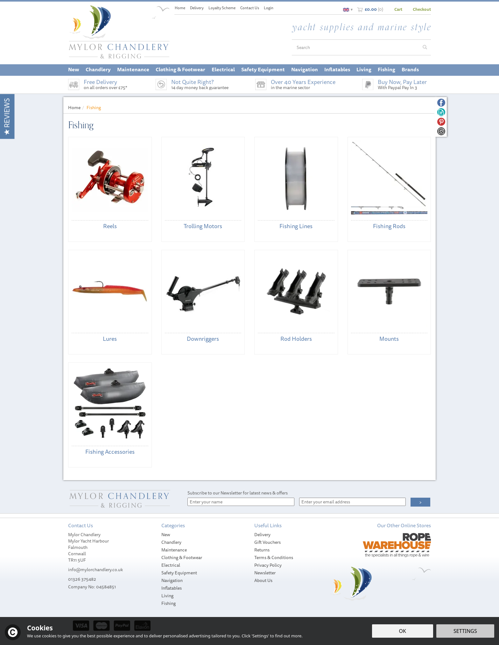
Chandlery (171, 542)
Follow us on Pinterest (441, 122)
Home (180, 8)
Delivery (262, 534)
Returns (262, 550)
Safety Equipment (179, 573)
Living (167, 595)
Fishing (168, 603)
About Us (263, 580)
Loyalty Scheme (221, 8)
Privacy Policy (268, 565)
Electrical (170, 565)
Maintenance (174, 550)
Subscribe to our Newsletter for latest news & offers (237, 493)
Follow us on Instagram (441, 131)
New (165, 534)
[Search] (355, 47)
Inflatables (171, 588)
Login (268, 8)
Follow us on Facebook (441, 103)
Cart (398, 9)
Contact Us (249, 8)
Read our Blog (441, 112)
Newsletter (265, 573)
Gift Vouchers (267, 542)
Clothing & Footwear (181, 557)
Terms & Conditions (273, 557)
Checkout (422, 9)
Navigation (172, 580)
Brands (410, 69)
